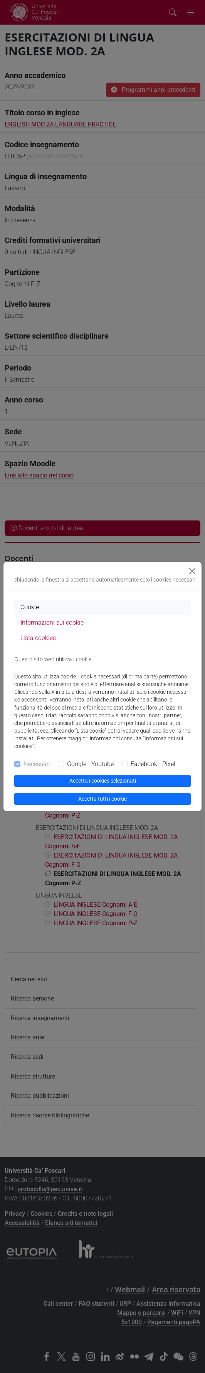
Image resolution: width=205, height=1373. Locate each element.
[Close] (192, 571)
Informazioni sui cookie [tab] (52, 622)
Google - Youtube (90, 764)
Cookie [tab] (29, 607)
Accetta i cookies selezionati (102, 781)
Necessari (37, 764)
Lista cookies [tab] (38, 638)
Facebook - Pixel (153, 764)
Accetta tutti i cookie (102, 799)
